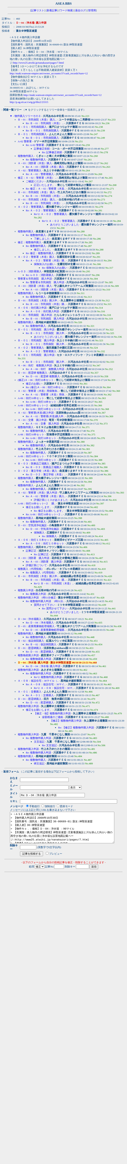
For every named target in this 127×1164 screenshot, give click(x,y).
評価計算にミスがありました (51, 499)
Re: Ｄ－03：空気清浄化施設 (42, 528)
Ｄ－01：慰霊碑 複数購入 (32, 372)
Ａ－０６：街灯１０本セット (35, 539)
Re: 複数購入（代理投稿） (41, 572)
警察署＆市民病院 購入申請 (35, 278)
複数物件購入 (26, 155)
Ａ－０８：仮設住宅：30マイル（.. (38, 680)
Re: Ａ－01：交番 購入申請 (42, 423)
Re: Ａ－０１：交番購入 (40, 695)
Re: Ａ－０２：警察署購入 (41, 210)
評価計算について (36, 565)
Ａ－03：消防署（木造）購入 (35, 163)
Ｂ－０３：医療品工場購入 (33, 463)
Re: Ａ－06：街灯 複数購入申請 (45, 369)
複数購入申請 (26, 590)
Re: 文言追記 (49, 745)
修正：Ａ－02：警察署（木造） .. (37, 177)
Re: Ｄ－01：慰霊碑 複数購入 (43, 376)
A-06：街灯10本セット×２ (33, 405)
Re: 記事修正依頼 (52, 152)
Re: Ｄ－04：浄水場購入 (40, 622)
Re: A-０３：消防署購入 (40, 275)
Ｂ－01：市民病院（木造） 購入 (36, 192)
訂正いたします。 (44, 184)
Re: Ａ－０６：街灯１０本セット (45, 543)
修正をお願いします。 (39, 507)
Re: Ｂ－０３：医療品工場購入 (44, 467)
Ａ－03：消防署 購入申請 (33, 557)
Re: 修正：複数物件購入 (40, 253)
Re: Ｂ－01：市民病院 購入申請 (45, 318)
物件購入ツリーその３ (28, 115)
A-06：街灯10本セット (31, 398)
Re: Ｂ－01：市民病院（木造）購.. (46, 304)
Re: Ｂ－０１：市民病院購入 (42, 130)
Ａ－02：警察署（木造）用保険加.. (38, 390)
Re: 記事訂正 (41, 554)
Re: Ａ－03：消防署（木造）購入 (45, 166)
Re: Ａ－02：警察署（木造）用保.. (46, 394)
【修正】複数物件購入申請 (66, 720)
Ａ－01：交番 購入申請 (32, 419)
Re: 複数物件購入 (36, 159)
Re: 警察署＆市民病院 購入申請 (45, 282)
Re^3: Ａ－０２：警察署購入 (58, 220)
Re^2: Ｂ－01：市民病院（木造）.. (53, 583)
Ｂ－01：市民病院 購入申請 (35, 314)
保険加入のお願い (44, 264)
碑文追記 (39, 763)
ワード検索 (66, 10)
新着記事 (52, 10)
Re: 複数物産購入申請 (38, 658)
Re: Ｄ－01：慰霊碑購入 (40, 651)
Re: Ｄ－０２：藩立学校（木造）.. (46, 474)
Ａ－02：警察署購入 (29, 170)
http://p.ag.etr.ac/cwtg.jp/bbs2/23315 (29, 102)
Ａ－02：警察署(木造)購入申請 (36, 412)
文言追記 (39, 741)
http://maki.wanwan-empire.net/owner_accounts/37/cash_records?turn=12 (49, 73)
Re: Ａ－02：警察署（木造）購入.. (46, 496)
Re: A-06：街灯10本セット (41, 401)
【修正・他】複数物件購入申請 (52, 713)
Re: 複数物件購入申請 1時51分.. (45, 601)
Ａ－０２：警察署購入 (31, 206)
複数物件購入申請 (28, 669)
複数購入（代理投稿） (31, 568)
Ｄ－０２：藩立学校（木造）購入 (37, 470)
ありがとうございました (64, 224)
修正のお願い (34, 383)
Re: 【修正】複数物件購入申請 (76, 727)
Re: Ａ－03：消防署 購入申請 (44, 561)
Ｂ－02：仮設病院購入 (31, 640)
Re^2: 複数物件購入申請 (48, 677)
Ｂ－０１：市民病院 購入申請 (36, 329)
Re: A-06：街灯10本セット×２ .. (44, 514)
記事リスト (37, 10)
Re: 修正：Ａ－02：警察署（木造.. (46, 188)
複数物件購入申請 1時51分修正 (37, 597)
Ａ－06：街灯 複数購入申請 (35, 365)
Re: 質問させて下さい (54, 608)
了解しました (42, 238)
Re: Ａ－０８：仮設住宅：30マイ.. (46, 684)
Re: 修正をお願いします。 (49, 510)
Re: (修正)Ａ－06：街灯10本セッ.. (45, 387)
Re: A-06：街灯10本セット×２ (43, 409)
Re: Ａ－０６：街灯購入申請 (42, 311)
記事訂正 (31, 550)
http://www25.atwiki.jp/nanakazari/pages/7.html (38, 62)
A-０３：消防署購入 (30, 271)
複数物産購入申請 (28, 655)
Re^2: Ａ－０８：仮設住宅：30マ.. (53, 687)
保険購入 (39, 532)
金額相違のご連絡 (52, 717)
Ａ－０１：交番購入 (29, 691)
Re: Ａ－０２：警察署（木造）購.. (46, 260)
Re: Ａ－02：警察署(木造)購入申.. (45, 416)
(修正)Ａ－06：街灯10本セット (36, 379)
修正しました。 (43, 249)
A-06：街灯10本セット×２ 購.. (37, 503)
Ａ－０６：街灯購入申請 (32, 307)
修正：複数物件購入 (29, 242)
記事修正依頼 (42, 148)
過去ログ (80, 10)
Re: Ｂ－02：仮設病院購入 (41, 644)
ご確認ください (35, 181)
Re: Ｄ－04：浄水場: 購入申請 (43, 666)
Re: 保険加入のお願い (54, 267)
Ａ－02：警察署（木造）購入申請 (37, 492)
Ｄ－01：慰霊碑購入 (29, 648)
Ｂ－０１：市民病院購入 (32, 126)
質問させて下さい (44, 604)
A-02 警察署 (25, 141)
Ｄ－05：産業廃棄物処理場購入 (36, 626)
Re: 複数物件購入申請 (38, 673)
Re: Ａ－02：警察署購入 (40, 174)
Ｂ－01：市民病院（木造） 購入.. (37, 119)
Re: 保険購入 (49, 536)
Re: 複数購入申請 (36, 593)
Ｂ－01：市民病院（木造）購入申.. (38, 300)
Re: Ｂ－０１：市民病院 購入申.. (46, 333)
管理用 (92, 10)
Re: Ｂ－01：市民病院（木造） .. (45, 123)
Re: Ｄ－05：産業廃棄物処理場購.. (46, 629)
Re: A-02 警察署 (35, 145)
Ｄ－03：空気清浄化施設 (32, 525)
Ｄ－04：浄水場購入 (29, 618)
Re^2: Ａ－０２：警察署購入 (50, 214)
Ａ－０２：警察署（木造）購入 (36, 256)
